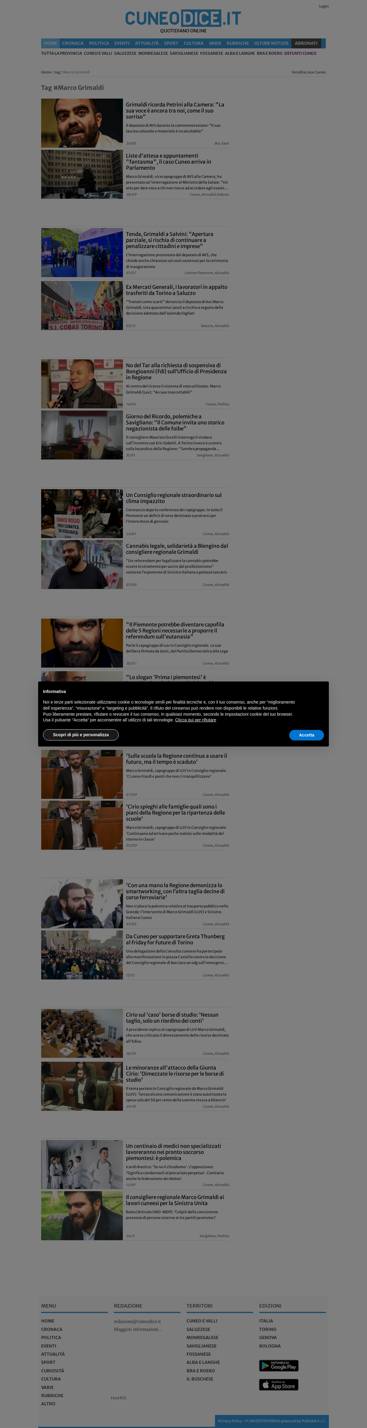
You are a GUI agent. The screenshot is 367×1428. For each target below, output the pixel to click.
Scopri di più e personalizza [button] (81, 734)
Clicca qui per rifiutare (195, 719)
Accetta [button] (306, 735)
